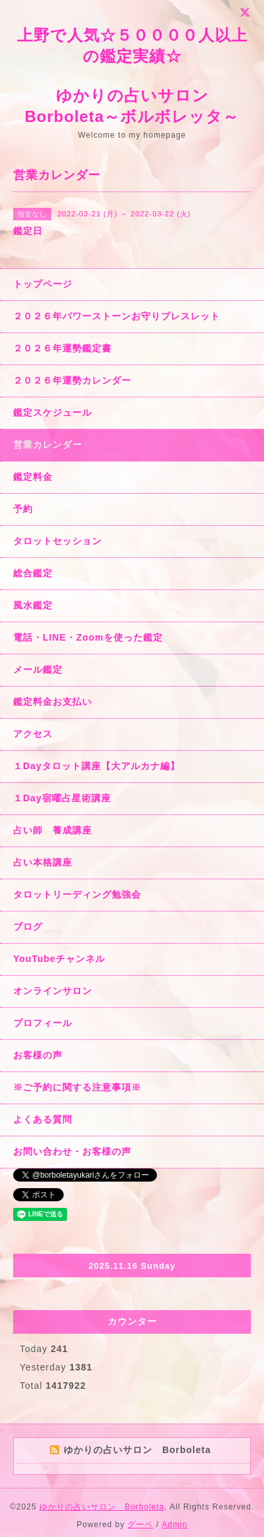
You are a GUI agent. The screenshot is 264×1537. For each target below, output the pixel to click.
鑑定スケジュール (52, 412)
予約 (23, 509)
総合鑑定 (33, 573)
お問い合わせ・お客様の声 (72, 1151)
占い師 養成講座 (52, 830)
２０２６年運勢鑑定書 (62, 348)
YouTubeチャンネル (59, 958)
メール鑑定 (37, 669)
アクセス (33, 734)
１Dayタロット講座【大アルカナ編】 (96, 766)
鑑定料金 (33, 476)
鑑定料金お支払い (52, 701)
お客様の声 (37, 1055)
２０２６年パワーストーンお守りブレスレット (116, 316)
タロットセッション (57, 541)
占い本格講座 (42, 862)
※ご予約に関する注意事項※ (77, 1087)
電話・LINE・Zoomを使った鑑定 (88, 637)
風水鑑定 (33, 605)
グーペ (140, 1524)
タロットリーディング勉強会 (77, 894)
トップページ (42, 284)
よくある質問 (42, 1119)
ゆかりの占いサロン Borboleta (101, 1506)
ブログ (28, 926)
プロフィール (42, 1023)
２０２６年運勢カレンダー (72, 380)
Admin (174, 1524)
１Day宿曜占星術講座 (62, 798)
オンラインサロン (52, 991)
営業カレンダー (47, 444)
